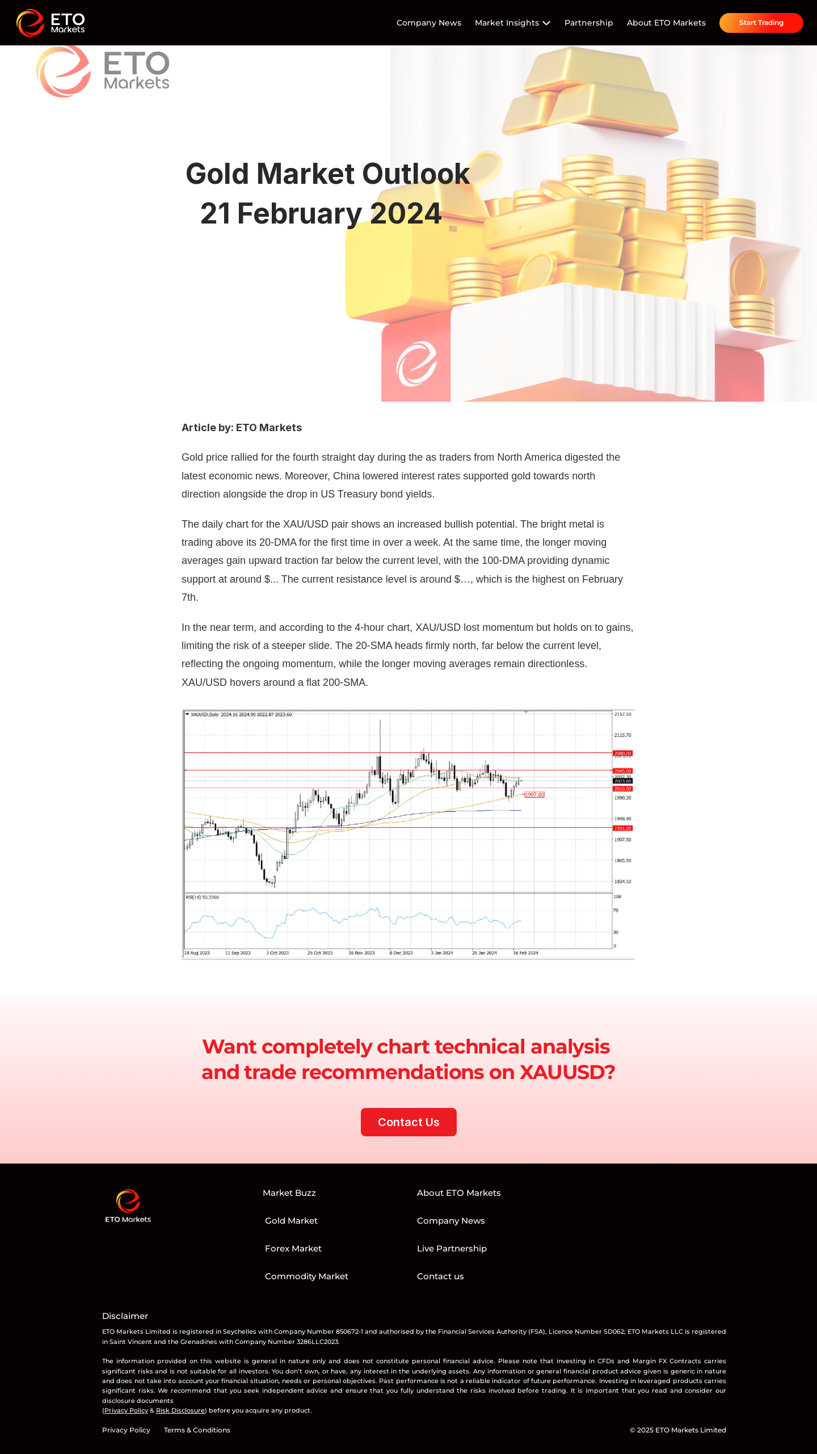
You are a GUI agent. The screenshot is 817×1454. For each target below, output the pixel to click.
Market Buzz (289, 1192)
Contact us (440, 1276)
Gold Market (290, 1220)
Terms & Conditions (197, 1430)
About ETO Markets (666, 23)
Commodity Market (305, 1276)
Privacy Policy (126, 1430)
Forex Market (292, 1248)
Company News (429, 23)
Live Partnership (452, 1248)
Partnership (589, 23)
